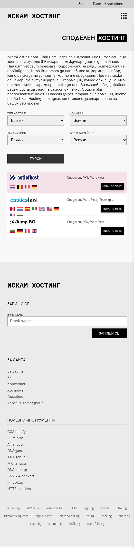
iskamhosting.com (16, 518)
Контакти (113, 4)
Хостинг (15, 392)
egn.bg (89, 510)
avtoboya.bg (54, 510)
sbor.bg (107, 518)
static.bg (35, 526)
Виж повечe (112, 186)
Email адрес (15, 316)
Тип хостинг (16, 113)
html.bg (121, 510)
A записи (15, 446)
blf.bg (73, 510)
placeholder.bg (69, 518)
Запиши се (109, 335)
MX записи (16, 465)
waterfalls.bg (95, 526)
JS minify (15, 440)
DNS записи (17, 452)
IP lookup (15, 484)
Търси (36, 159)
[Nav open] (124, 16)
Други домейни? (82, 133)
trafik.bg (74, 526)
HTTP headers (19, 490)
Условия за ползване (25, 405)
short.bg (124, 518)
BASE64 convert (20, 478)
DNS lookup (17, 471)
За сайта (15, 373)
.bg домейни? (17, 133)
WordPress (97, 178)
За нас (83, 4)
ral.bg (90, 518)
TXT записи (17, 459)
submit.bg (55, 526)
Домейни (15, 398)
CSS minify (16, 433)
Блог (97, 4)
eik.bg (105, 510)
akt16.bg (33, 510)
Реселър (105, 200)
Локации (76, 113)
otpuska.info (44, 518)
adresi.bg (13, 510)
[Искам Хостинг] (33, 16)
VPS (85, 178)
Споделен (74, 178)
